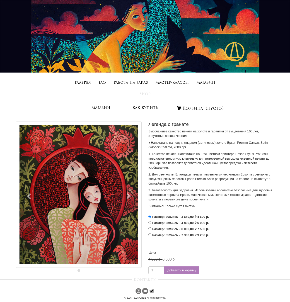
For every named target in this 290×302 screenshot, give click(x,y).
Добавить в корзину (181, 270)
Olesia (142, 298)
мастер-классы (172, 83)
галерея (83, 83)
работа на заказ (131, 83)
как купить (145, 108)
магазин (205, 83)
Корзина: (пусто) (200, 109)
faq (102, 83)
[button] (28, 194)
